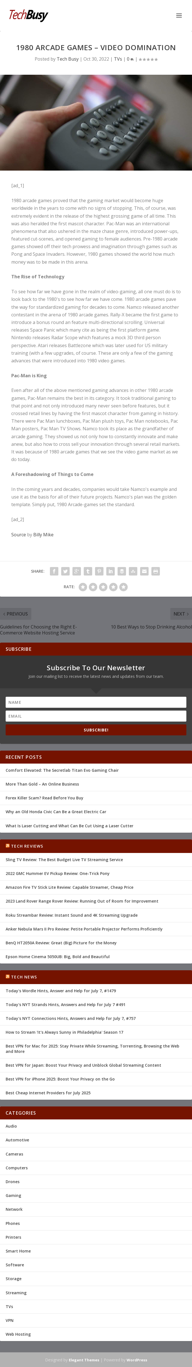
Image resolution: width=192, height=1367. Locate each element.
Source (18, 535)
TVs (118, 59)
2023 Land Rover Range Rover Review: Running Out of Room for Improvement (82, 901)
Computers (17, 1167)
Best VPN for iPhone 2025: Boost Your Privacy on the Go (60, 1079)
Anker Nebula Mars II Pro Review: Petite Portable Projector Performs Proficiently (84, 929)
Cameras (14, 1154)
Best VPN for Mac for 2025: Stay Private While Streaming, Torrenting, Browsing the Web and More (92, 1048)
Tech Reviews (27, 846)
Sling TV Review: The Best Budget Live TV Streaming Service (64, 859)
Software (15, 1264)
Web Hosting (18, 1334)
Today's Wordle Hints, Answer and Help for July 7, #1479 (61, 990)
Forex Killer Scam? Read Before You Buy (44, 798)
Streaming (16, 1292)
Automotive (17, 1140)
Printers (13, 1237)
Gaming (13, 1195)
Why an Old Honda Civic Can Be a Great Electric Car (56, 811)
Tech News (24, 977)
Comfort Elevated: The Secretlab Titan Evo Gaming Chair (62, 770)
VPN (10, 1320)
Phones (13, 1223)
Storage (13, 1278)
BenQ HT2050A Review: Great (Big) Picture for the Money (61, 942)
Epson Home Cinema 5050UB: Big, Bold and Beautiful (58, 956)
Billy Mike (43, 535)
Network (14, 1209)
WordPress (137, 1359)
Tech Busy (68, 59)
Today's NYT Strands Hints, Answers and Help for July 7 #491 (65, 1004)
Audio (11, 1126)
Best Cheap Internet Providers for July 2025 (48, 1092)
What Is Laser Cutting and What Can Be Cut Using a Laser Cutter (69, 825)
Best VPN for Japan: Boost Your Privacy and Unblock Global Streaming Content (83, 1065)
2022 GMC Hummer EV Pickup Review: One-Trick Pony (58, 873)
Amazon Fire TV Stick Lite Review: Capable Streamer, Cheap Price (69, 887)
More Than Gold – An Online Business (42, 784)
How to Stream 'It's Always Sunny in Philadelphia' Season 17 (64, 1032)
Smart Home (18, 1251)
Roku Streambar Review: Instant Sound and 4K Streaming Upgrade (72, 915)
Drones (12, 1181)
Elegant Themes (84, 1359)
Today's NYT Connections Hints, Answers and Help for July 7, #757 (71, 1018)
